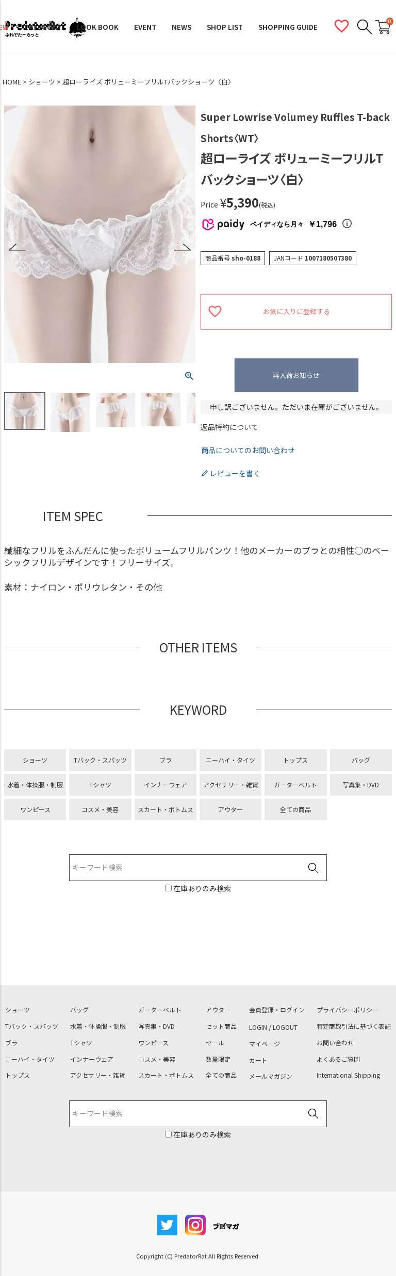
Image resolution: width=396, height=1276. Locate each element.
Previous (17, 247)
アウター (230, 809)
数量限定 (218, 1059)
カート (258, 1060)
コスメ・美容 (100, 809)
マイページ (264, 1044)
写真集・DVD (360, 784)
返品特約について (229, 427)
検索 (313, 868)
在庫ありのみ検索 (201, 888)
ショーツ (41, 82)
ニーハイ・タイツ (230, 759)
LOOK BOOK (98, 27)
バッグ (361, 759)
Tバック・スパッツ (100, 759)
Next (182, 247)
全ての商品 (295, 809)
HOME (12, 82)
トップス (295, 759)
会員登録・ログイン (277, 1010)
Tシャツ (100, 784)
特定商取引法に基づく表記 (354, 1026)
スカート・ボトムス (165, 809)
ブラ (165, 759)
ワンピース (35, 809)
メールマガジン (270, 1076)
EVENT (145, 27)
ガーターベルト (295, 784)
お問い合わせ (335, 1043)
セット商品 (221, 1026)
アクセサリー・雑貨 (230, 784)
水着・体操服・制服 (35, 784)
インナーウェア (165, 784)
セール (215, 1043)
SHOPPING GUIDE (288, 27)
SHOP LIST (225, 27)
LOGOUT (285, 1027)
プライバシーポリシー (347, 1010)
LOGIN (258, 1027)
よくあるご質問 (338, 1059)
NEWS (181, 27)
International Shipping (348, 1075)
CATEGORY (42, 27)
